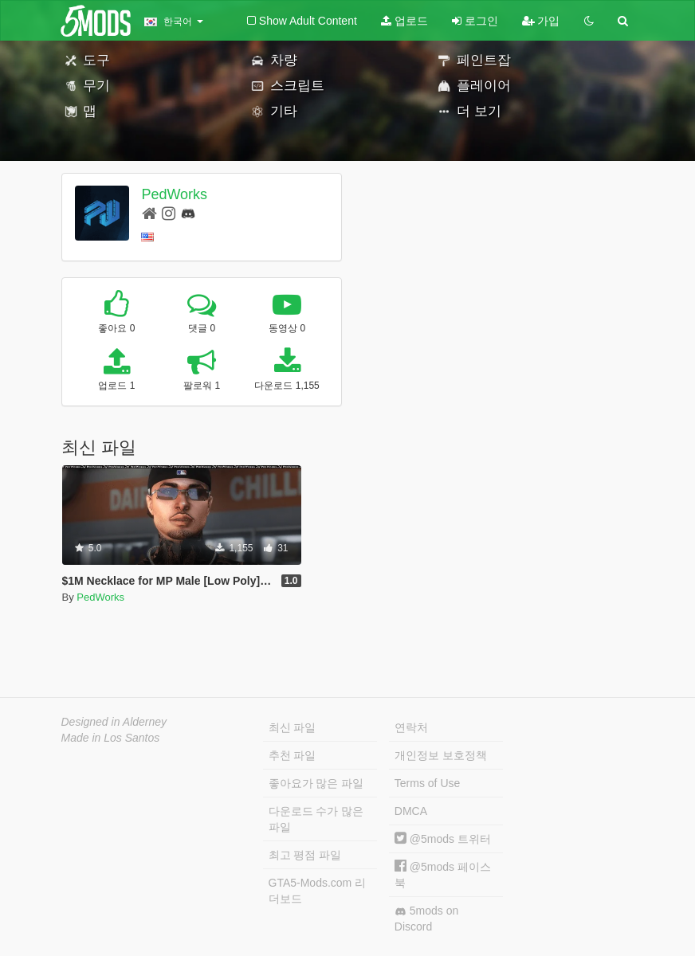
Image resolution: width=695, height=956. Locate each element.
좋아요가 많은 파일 (316, 783)
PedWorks (174, 194)
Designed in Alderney (114, 721)
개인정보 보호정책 (441, 755)
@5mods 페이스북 (443, 874)
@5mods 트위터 (443, 839)
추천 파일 (292, 755)
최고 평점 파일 (305, 854)
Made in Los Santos (110, 737)
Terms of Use (427, 783)
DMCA (411, 811)
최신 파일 (292, 727)
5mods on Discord (426, 918)
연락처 (411, 727)
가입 (541, 20)
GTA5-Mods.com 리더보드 (318, 890)
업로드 (404, 20)
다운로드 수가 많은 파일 (316, 819)
